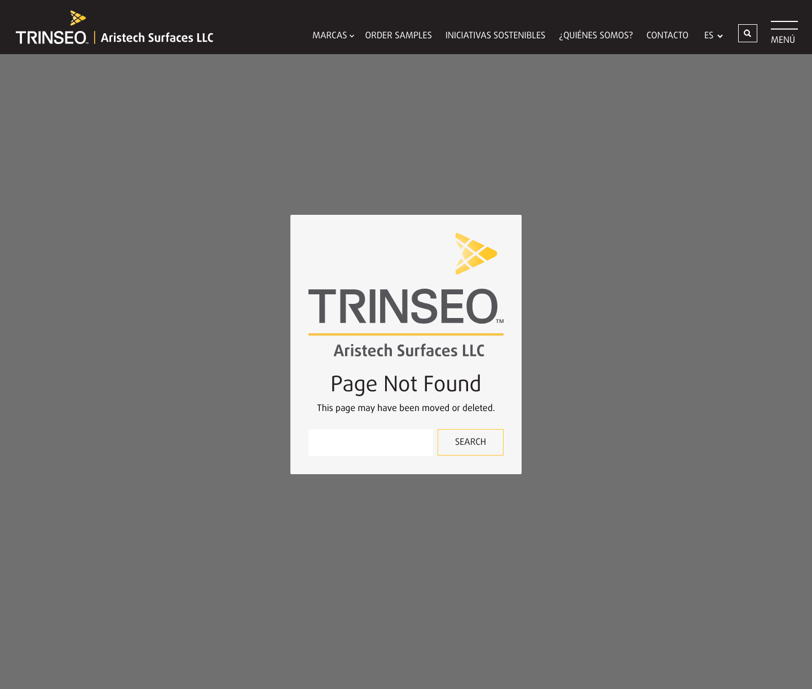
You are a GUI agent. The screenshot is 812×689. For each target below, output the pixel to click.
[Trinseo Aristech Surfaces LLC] (109, 27)
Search (470, 442)
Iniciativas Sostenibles (495, 36)
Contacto (668, 36)
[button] (748, 33)
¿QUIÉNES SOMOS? (596, 36)
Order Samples (398, 36)
